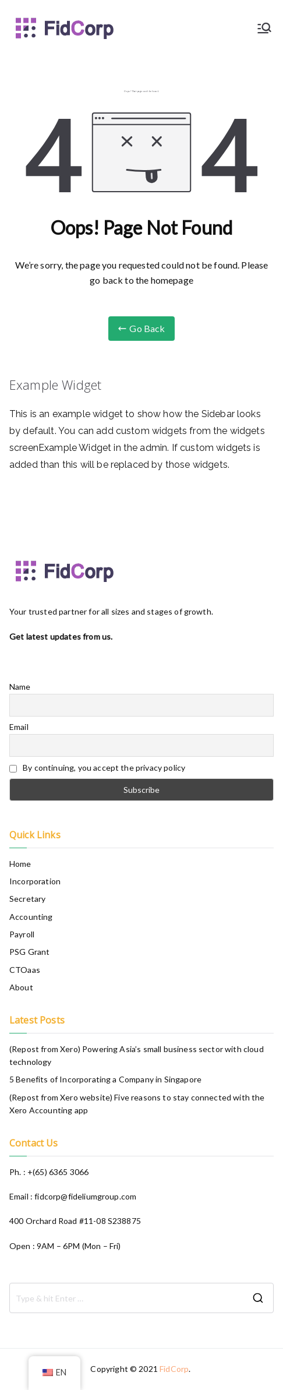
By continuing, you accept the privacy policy (97, 767)
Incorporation (35, 881)
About (21, 987)
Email (19, 727)
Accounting (31, 917)
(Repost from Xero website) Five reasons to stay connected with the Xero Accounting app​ (137, 1103)
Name (20, 687)
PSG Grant (29, 952)
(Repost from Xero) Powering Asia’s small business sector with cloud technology (136, 1055)
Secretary (27, 899)
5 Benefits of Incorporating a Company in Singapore (105, 1079)
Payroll (21, 934)
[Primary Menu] (264, 28)
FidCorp (174, 1369)
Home (20, 864)
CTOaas (24, 970)
